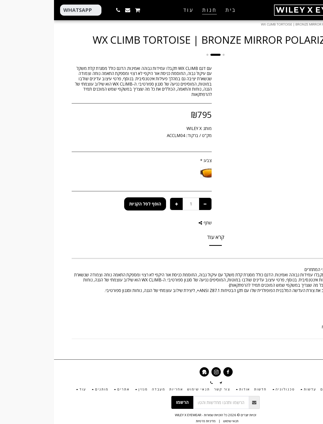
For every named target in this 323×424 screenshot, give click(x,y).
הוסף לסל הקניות (91, 204)
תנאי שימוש (176, 421)
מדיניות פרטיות (152, 421)
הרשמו (128, 402)
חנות (293, 24)
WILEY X (140, 128)
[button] (112, 10)
